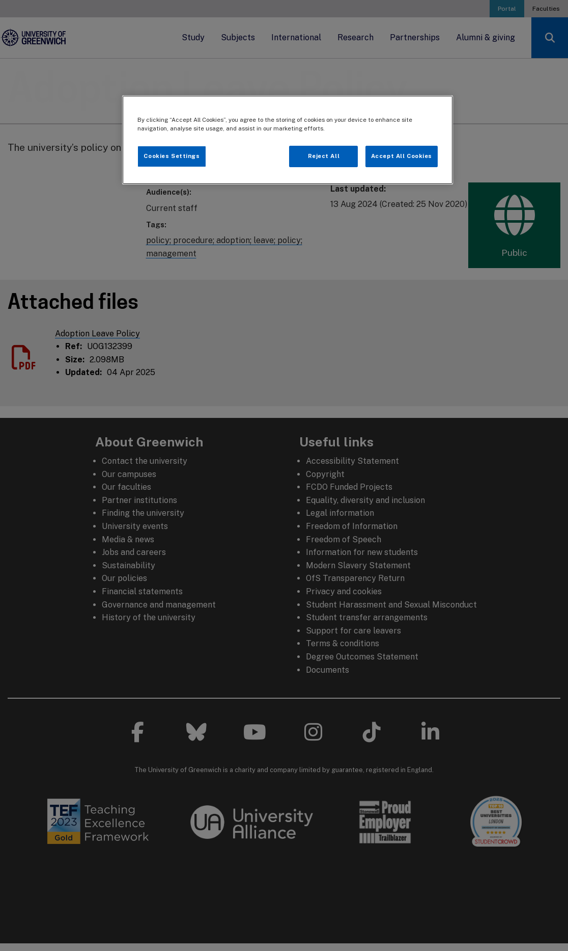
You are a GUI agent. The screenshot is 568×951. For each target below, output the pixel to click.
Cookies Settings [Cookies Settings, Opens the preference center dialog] (172, 156)
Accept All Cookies (401, 156)
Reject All (324, 156)
